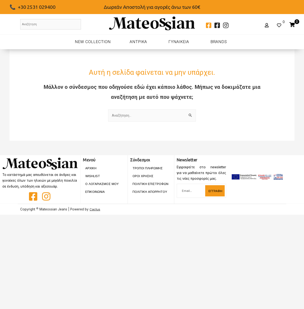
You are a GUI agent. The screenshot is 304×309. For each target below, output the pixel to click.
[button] (267, 25)
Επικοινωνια (95, 192)
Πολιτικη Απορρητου (150, 195)
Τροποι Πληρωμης (148, 168)
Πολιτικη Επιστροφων (143, 185)
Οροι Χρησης (143, 176)
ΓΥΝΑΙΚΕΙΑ (178, 41)
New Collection (93, 41)
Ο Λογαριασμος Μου (102, 184)
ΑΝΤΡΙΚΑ (138, 41)
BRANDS (218, 41)
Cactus (95, 209)
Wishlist (92, 176)
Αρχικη (90, 168)
